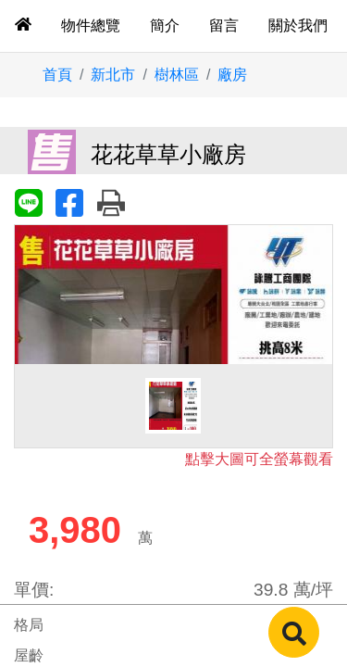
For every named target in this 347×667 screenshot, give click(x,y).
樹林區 (177, 74)
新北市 (113, 74)
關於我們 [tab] (298, 25)
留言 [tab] (224, 25)
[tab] (23, 26)
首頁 (57, 74)
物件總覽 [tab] (90, 25)
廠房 (232, 74)
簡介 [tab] (165, 25)
